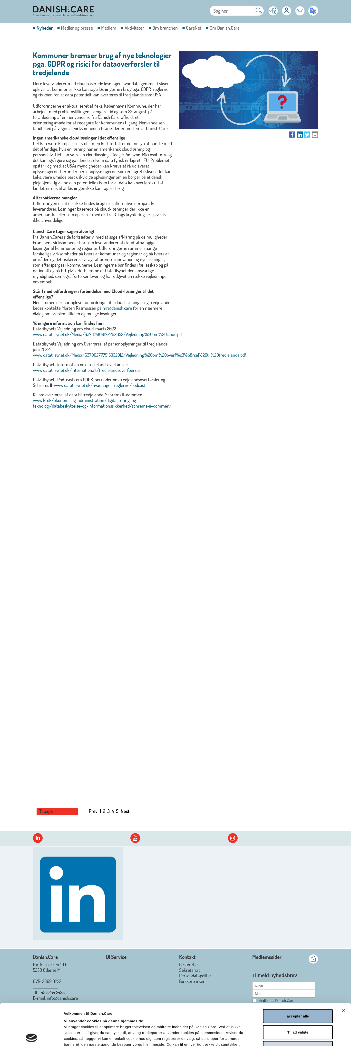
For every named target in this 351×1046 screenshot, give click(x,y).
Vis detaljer (262, 1036)
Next (125, 811)
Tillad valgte (297, 991)
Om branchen (165, 28)
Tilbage (46, 811)
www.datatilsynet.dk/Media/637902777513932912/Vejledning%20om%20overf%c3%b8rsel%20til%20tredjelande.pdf (139, 355)
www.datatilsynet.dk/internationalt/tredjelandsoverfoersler (87, 370)
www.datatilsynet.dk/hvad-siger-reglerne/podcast (99, 385)
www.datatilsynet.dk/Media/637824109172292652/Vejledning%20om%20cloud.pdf (108, 334)
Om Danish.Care (225, 28)
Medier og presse (77, 28)
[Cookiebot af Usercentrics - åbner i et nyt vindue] (31, 1036)
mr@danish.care (117, 308)
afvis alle (297, 1007)
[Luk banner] (343, 969)
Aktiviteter (134, 28)
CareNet (193, 28)
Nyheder (45, 28)
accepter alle (298, 975)
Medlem (108, 28)
